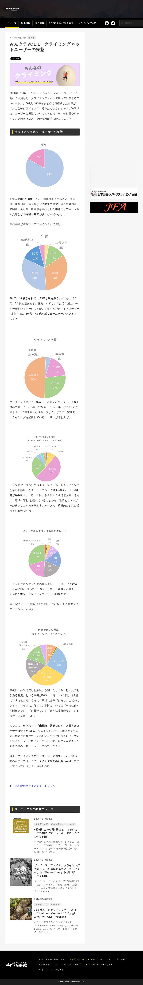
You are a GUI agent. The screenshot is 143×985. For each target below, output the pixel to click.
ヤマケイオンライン (73, 965)
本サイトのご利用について (53, 959)
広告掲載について (49, 965)
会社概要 (121, 959)
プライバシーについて (100, 959)
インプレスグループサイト (100, 965)
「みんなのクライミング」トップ (32, 786)
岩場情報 (25, 23)
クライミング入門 (87, 23)
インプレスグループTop (52, 970)
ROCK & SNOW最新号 (61, 23)
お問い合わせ (78, 959)
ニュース (11, 23)
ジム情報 (39, 23)
